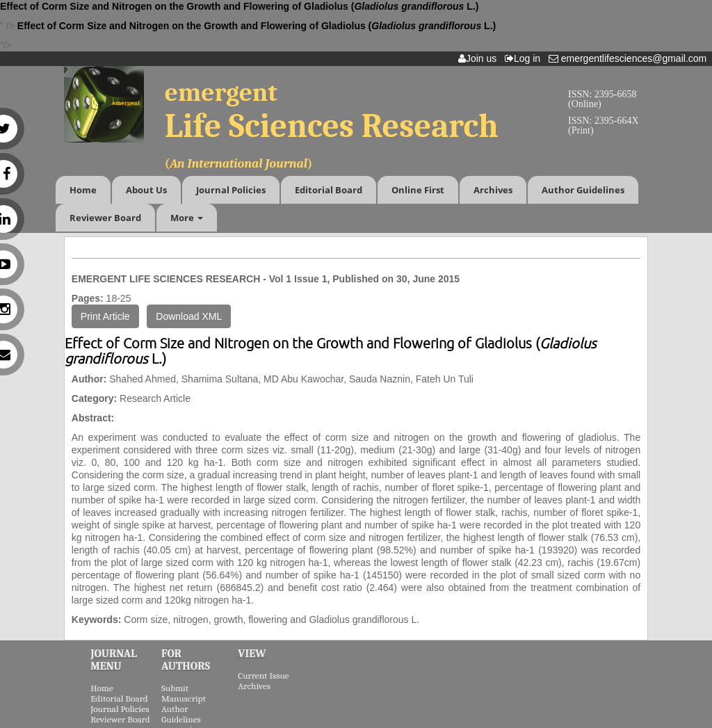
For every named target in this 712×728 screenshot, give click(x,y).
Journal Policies (231, 190)
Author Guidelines (583, 190)
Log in (525, 58)
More (186, 217)
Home (83, 190)
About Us (146, 190)
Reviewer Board (105, 217)
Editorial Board (328, 190)
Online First (417, 190)
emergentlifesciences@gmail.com (630, 58)
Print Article (105, 316)
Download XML (189, 316)
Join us (480, 58)
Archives (493, 190)
